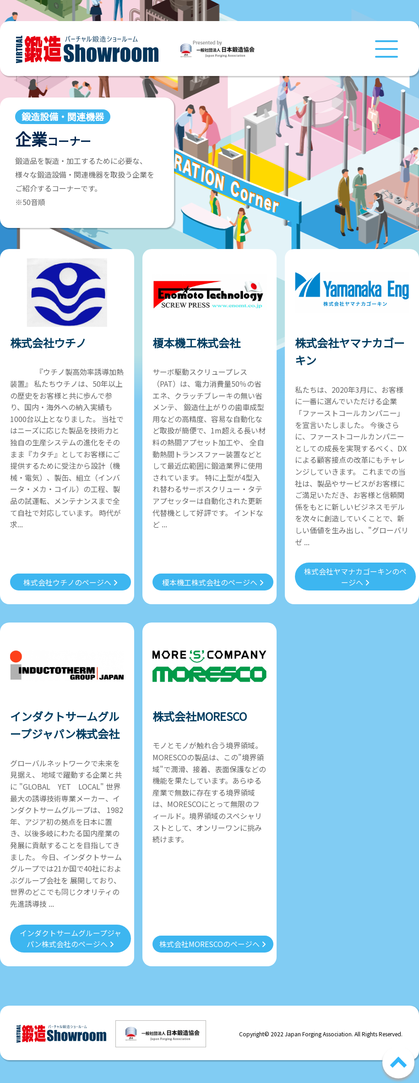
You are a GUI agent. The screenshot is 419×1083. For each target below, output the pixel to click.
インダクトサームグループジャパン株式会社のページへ (70, 938)
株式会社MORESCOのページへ (212, 943)
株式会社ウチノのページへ (70, 582)
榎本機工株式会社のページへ (213, 582)
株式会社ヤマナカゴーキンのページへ (355, 577)
